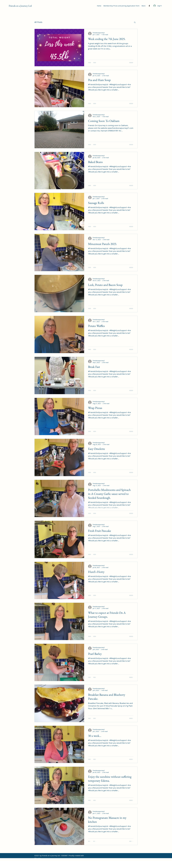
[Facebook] (149, 6)
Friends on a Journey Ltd (20, 5)
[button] (135, 22)
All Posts (38, 22)
